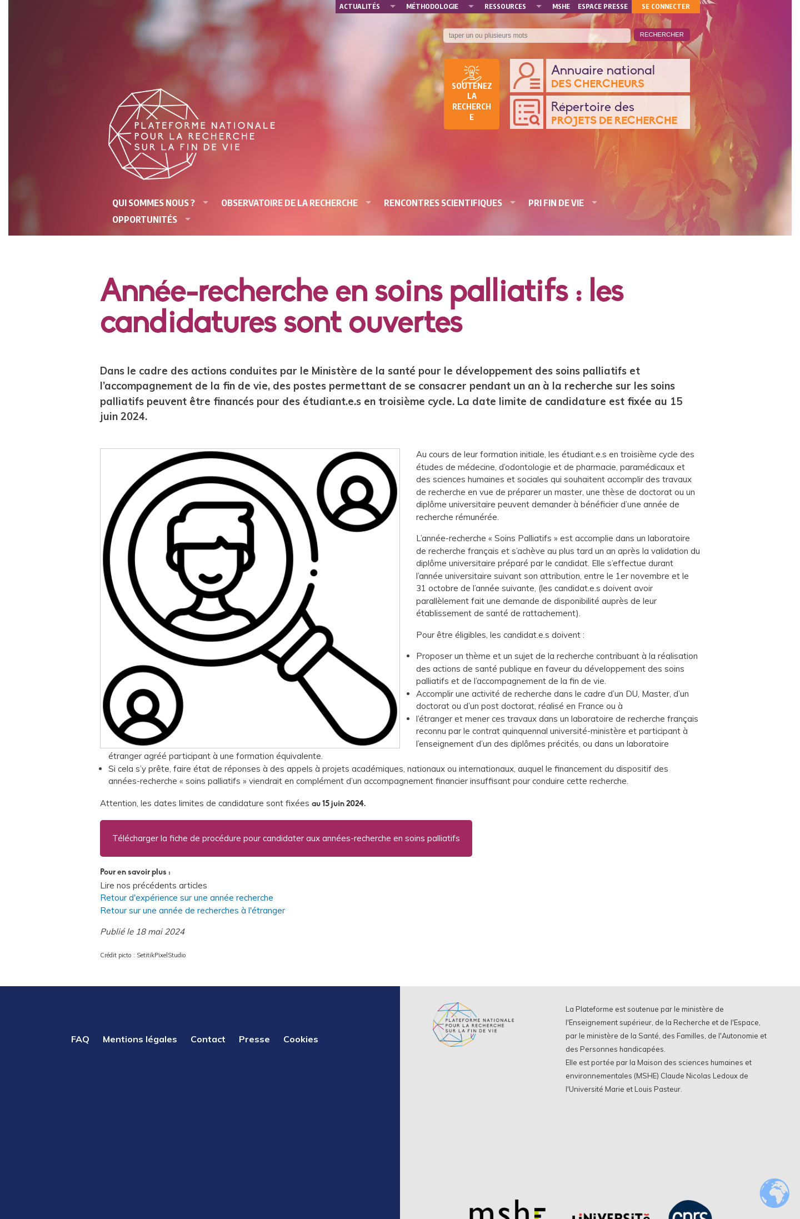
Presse (254, 1039)
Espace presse (603, 6)
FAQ (80, 1039)
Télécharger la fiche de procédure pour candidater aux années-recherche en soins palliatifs (286, 838)
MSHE (561, 6)
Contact (208, 1039)
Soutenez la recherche (472, 101)
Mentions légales (140, 1039)
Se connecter (666, 6)
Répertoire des (617, 114)
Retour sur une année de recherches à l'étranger (192, 910)
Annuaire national (617, 77)
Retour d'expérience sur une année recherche (186, 897)
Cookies (300, 1039)
